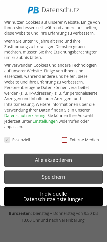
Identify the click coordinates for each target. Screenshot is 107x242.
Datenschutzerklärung (24, 114)
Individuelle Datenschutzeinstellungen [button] (53, 195)
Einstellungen (45, 119)
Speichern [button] (53, 175)
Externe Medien (80, 138)
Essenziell (17, 138)
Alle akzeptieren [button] (53, 158)
